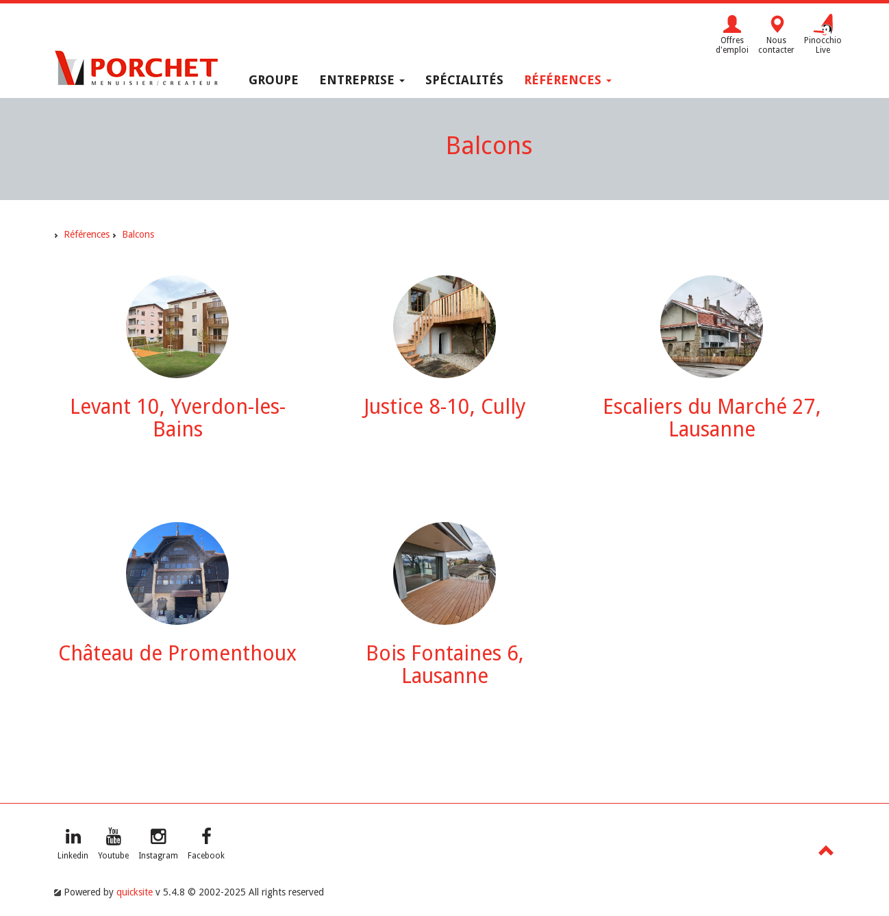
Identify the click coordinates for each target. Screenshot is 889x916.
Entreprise (362, 80)
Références (568, 80)
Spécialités (464, 80)
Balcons (138, 234)
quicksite (134, 892)
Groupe (274, 80)
